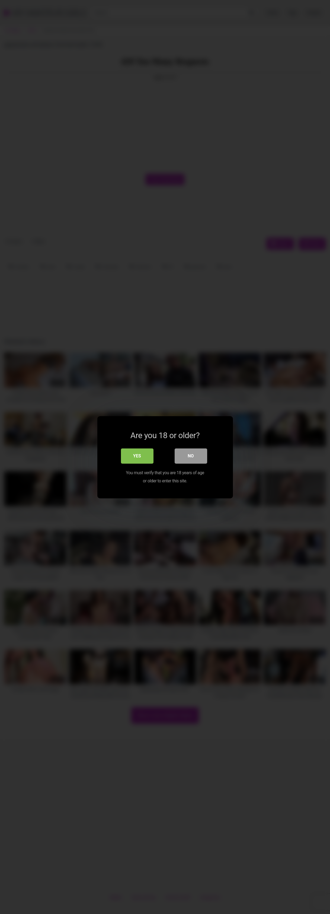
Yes (137, 455)
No (191, 455)
